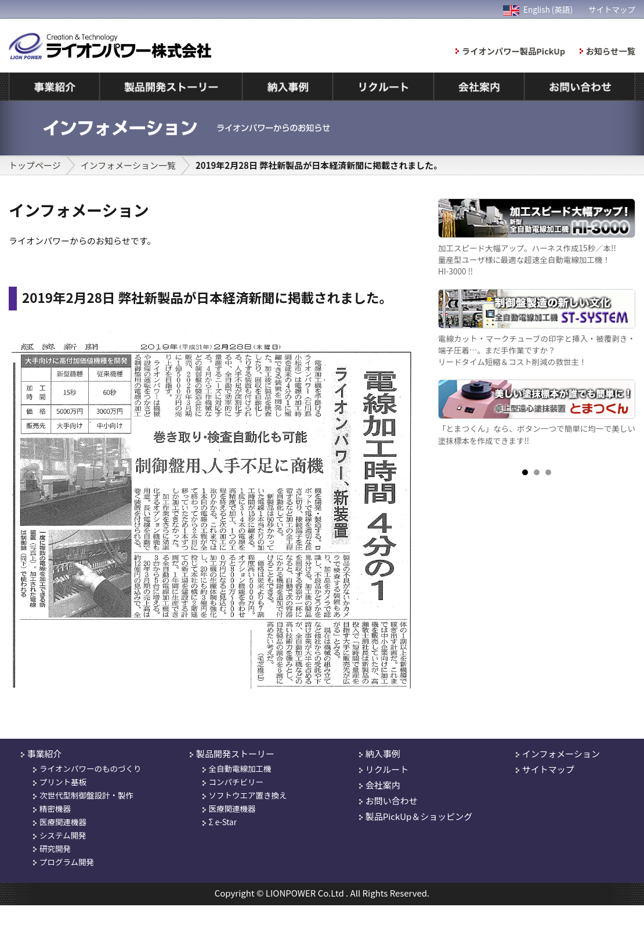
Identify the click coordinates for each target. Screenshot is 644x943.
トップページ (35, 165)
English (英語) (538, 9)
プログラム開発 (66, 862)
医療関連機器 (62, 822)
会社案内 (383, 785)
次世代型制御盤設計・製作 (86, 795)
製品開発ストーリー (235, 753)
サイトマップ (611, 9)
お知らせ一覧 (610, 51)
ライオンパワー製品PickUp (513, 51)
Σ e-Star (223, 822)
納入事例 (383, 753)
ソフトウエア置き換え (248, 795)
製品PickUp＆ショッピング (419, 816)
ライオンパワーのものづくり (90, 768)
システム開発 (62, 835)
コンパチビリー (236, 781)
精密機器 (55, 808)
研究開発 (55, 848)
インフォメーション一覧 (128, 165)
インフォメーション (561, 753)
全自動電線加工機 (240, 768)
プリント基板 (62, 781)
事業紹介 (44, 753)
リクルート (387, 769)
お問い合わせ (392, 800)
